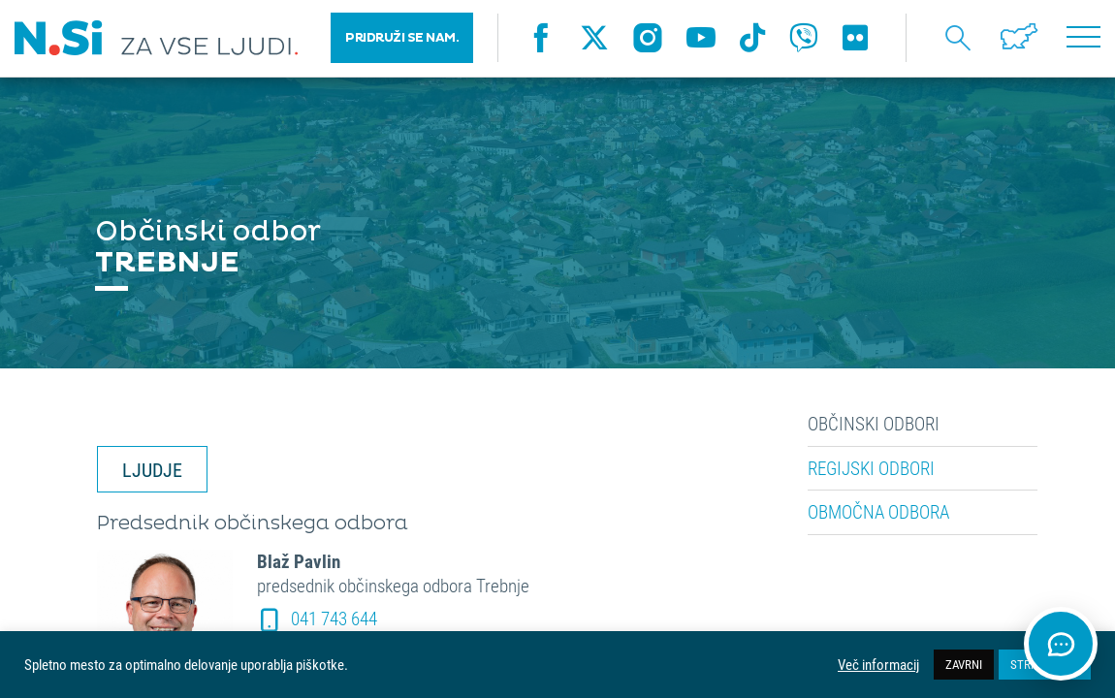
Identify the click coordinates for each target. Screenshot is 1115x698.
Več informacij (878, 665)
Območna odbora (878, 512)
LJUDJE (152, 469)
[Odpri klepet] (1061, 644)
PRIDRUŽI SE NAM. (402, 39)
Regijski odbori (871, 468)
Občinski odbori (874, 423)
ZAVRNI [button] (963, 664)
